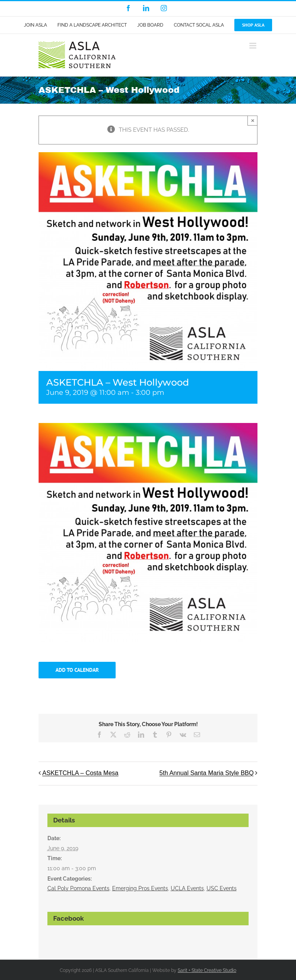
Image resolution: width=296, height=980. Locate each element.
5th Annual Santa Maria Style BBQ (207, 773)
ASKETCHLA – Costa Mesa (80, 773)
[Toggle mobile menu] (253, 46)
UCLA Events (187, 888)
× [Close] (252, 120)
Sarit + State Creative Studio (207, 970)
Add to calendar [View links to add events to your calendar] (77, 670)
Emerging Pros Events (140, 888)
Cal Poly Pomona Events (78, 888)
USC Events (222, 888)
